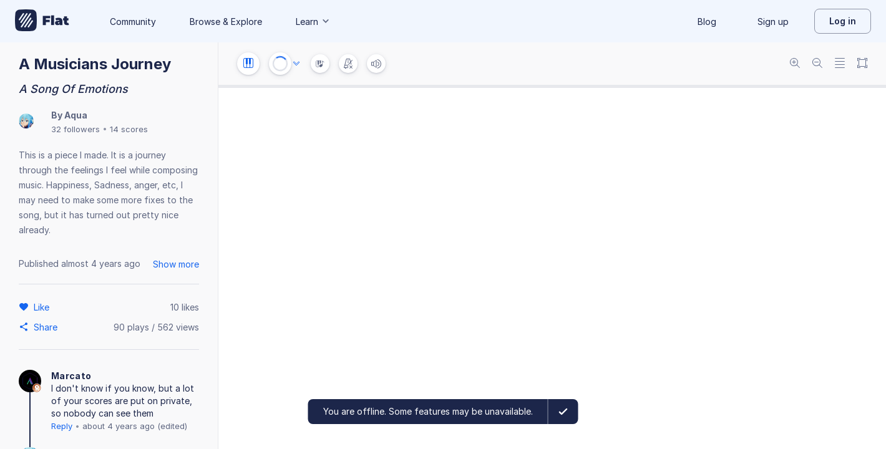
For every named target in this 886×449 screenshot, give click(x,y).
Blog (707, 21)
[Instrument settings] (248, 63)
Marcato (71, 375)
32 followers (75, 129)
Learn (313, 21)
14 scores (129, 129)
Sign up (773, 21)
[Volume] (376, 63)
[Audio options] (296, 63)
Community (133, 21)
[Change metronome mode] (348, 63)
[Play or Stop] (280, 63)
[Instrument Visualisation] (320, 63)
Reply (61, 426)
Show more (176, 264)
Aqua (75, 115)
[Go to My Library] (42, 21)
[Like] (43, 307)
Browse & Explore (226, 21)
